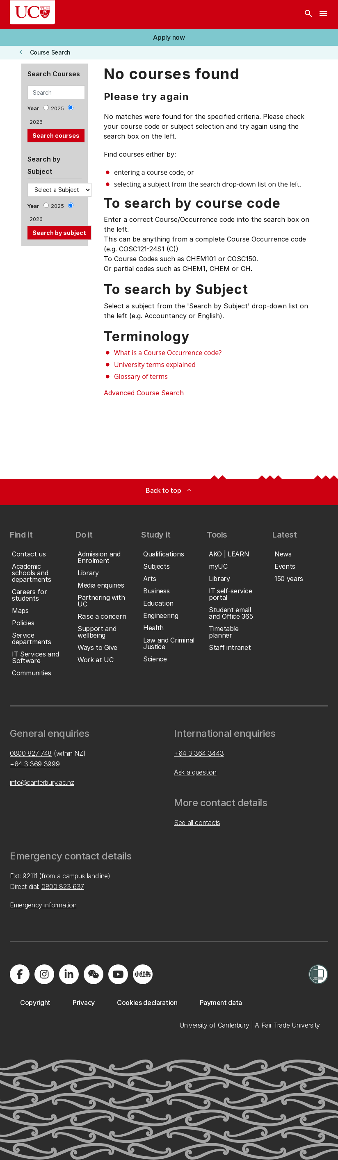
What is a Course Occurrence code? (168, 352)
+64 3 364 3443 (199, 753)
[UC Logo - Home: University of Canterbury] (32, 12)
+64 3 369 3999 (35, 764)
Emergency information (43, 905)
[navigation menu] (323, 14)
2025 (57, 108)
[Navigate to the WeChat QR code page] (93, 974)
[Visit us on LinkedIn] (69, 974)
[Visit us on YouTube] (118, 974)
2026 (36, 122)
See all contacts (197, 822)
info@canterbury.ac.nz (42, 782)
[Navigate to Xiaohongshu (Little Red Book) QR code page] (143, 974)
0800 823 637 (62, 886)
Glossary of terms (141, 376)
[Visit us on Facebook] (20, 974)
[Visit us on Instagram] (44, 974)
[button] (169, 37)
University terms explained (155, 364)
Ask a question (195, 772)
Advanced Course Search (144, 393)
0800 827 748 (31, 753)
